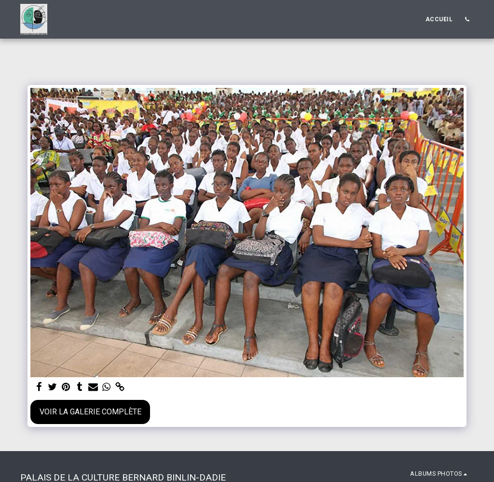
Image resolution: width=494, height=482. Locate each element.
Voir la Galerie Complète (90, 411)
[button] (467, 19)
